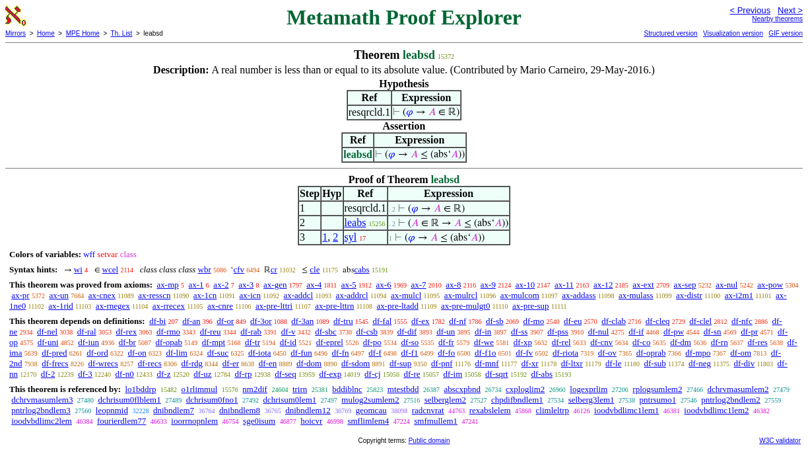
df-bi (157, 321)
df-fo (446, 353)
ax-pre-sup (530, 306)
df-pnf (442, 363)
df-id (288, 342)
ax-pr (20, 295)
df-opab (169, 342)
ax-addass (578, 295)
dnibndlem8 (239, 410)
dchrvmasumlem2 (737, 389)
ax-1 (196, 285)
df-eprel (329, 342)
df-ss (519, 332)
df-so (410, 342)
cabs (362, 269)
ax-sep (684, 285)
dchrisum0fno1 (212, 400)
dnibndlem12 (308, 410)
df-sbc (326, 332)
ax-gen (274, 285)
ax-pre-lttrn (334, 306)
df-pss (557, 332)
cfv (238, 269)
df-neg (700, 363)
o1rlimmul (199, 389)
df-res (757, 342)
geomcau (371, 410)
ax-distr (689, 295)
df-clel (700, 321)
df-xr (530, 363)
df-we (484, 342)
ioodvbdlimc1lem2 (716, 410)
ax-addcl (298, 295)
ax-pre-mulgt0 (465, 306)
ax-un (59, 295)
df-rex (126, 332)
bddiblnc (347, 389)
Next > (790, 10)
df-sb (495, 321)
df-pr (749, 332)
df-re (411, 374)
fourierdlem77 (121, 421)
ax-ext (643, 285)
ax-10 (525, 285)
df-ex (420, 321)
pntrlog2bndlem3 (41, 410)
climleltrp (553, 410)
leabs (355, 222)
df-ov (607, 353)
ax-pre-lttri (273, 306)
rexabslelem (490, 410)
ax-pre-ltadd (397, 306)
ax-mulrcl (461, 295)
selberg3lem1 (591, 400)
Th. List (122, 33)
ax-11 (564, 285)
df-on (137, 353)
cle (315, 269)
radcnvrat (428, 410)
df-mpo (697, 353)
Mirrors (15, 33)
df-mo (533, 321)
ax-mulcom (519, 295)
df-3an (302, 321)
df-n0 (125, 374)
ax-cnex (102, 295)
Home (46, 33)
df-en (268, 363)
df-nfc (742, 321)
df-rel (561, 342)
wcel (110, 269)
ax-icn (250, 295)
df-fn (340, 353)
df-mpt (213, 342)
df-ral (86, 332)
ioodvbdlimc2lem (41, 421)
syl (351, 237)
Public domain (429, 440)
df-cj (372, 374)
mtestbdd (403, 389)
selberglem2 (445, 400)
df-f (375, 353)
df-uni (48, 342)
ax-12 (603, 285)
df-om (740, 353)
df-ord (97, 353)
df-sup (400, 363)
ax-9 (488, 285)
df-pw (673, 332)
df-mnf (487, 363)
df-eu (573, 321)
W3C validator (780, 440)
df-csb (367, 332)
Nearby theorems (777, 18)
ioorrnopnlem (194, 421)
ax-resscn (154, 295)
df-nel (47, 332)
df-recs (150, 363)
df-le (613, 363)
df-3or (261, 321)
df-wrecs (103, 363)
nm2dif (254, 389)
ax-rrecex (168, 306)
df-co (641, 342)
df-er (230, 363)
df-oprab (651, 353)
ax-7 (418, 285)
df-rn (719, 342)
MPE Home (83, 33)
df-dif (407, 332)
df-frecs (55, 363)
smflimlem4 (368, 421)
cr (274, 269)
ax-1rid (60, 306)
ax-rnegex (113, 306)
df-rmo (168, 332)
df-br (127, 342)
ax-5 (348, 285)
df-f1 (410, 353)
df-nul (598, 332)
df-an (191, 321)
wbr (204, 269)
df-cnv (601, 342)
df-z (164, 374)
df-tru (343, 321)
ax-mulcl (406, 295)
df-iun (88, 342)
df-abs (542, 374)
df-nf (457, 321)
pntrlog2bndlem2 (730, 400)
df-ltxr (572, 363)
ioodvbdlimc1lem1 (626, 410)
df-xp (523, 342)
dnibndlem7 (173, 410)
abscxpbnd (462, 389)
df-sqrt (496, 374)
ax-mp (168, 285)
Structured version (670, 33)
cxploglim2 (525, 389)
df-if (636, 332)
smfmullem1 (435, 421)
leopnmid (112, 410)
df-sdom (355, 363)
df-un (445, 332)
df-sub (655, 363)
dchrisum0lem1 (289, 400)
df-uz (202, 374)
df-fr (446, 342)
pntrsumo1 (658, 400)
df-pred (54, 353)
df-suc (218, 353)
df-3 (85, 374)
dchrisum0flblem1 (129, 400)
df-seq (285, 374)
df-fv (524, 353)
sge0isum (259, 421)
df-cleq (658, 321)
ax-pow (770, 285)
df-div (744, 363)
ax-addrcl (352, 295)
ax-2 (220, 285)
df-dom (308, 363)
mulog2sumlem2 (370, 400)
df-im (452, 374)
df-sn (713, 332)
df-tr (252, 342)
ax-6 (383, 285)
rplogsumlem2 (657, 389)
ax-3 (245, 285)
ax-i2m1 (739, 295)
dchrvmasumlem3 (42, 400)
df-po (372, 342)
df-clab (613, 321)
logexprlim (588, 389)
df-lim (176, 353)
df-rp (243, 374)
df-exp (330, 374)
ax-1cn (205, 295)
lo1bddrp (140, 389)
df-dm (680, 342)
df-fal (381, 321)
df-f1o (485, 353)
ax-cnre (220, 306)
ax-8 (453, 285)
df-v (288, 332)
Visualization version (733, 33)
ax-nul (726, 285)
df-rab (250, 332)
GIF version (785, 33)
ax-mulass (636, 295)
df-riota (565, 353)
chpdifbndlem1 (517, 400)
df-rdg (192, 363)
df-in (483, 332)
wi (78, 269)
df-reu (210, 332)
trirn (299, 389)
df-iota (259, 353)
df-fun (301, 353)
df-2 (48, 374)
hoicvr (311, 421)
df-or (225, 321)
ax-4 (313, 285)
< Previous (749, 10)
